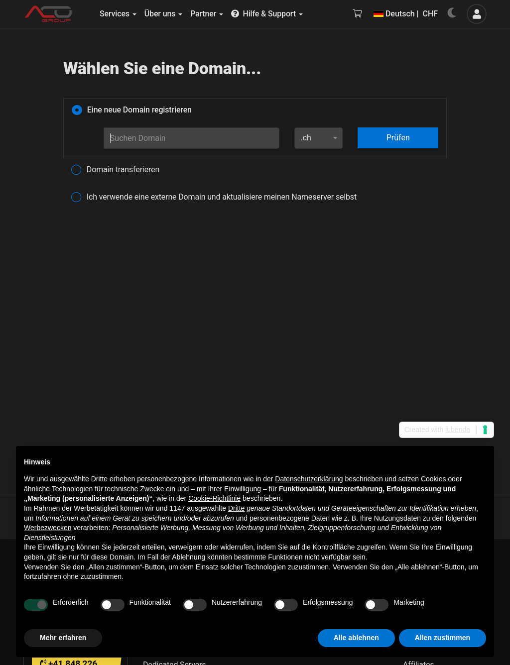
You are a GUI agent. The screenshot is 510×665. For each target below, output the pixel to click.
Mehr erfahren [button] (63, 638)
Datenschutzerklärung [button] (309, 479)
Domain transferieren (115, 170)
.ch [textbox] (306, 137)
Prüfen (398, 137)
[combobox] (318, 138)
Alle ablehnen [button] (356, 638)
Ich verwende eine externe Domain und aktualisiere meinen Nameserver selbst (214, 198)
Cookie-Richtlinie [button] (214, 498)
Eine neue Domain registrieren (132, 110)
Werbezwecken (47, 528)
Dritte (236, 508)
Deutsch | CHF (406, 13)
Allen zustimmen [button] (442, 638)
